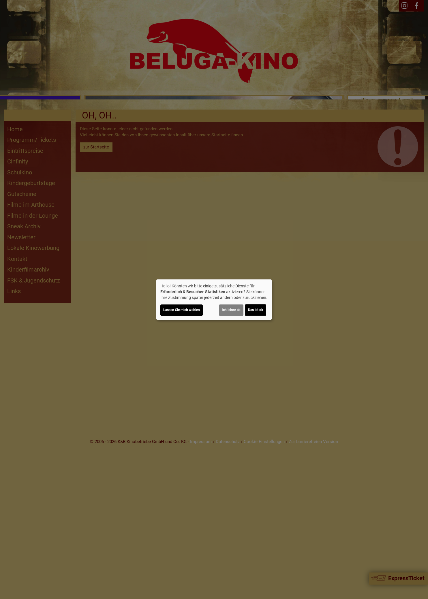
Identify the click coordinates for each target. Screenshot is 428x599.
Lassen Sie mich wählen (181, 310)
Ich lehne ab (231, 310)
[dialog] (214, 299)
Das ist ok (255, 310)
